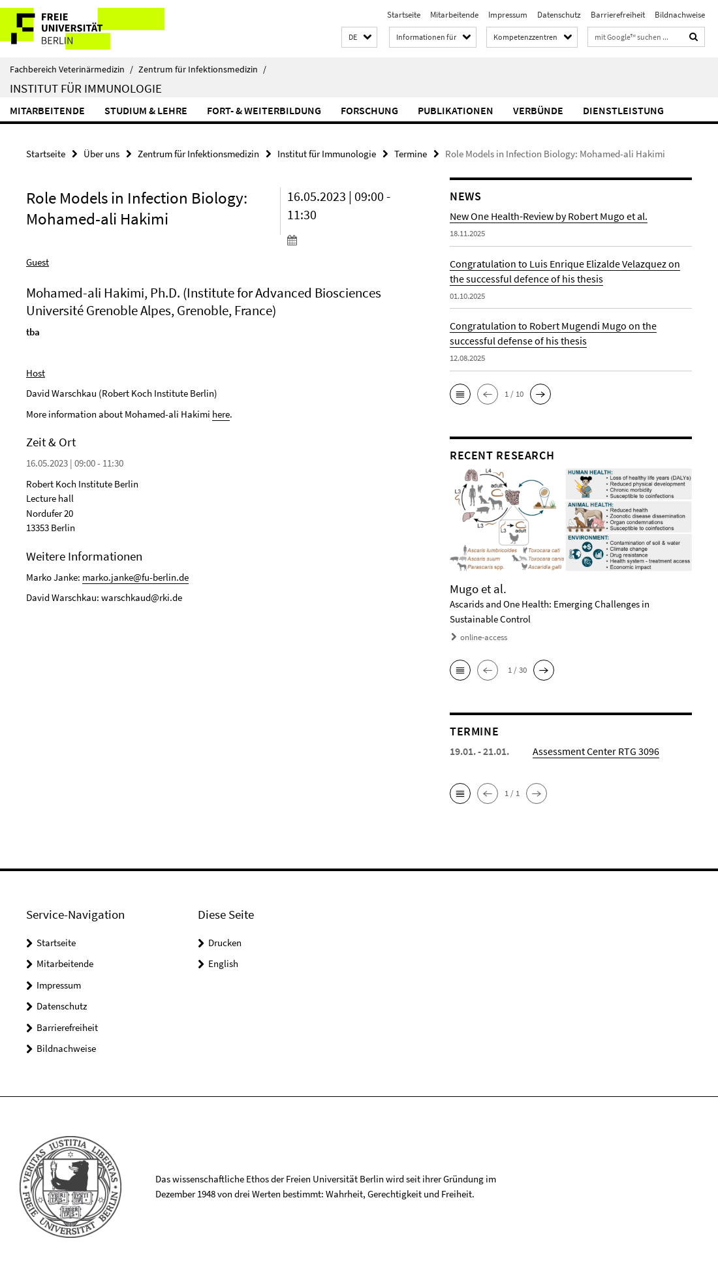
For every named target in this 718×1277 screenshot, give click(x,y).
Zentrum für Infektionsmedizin (202, 69)
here (221, 414)
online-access (483, 637)
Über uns (101, 153)
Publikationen (455, 110)
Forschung (369, 110)
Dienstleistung (623, 110)
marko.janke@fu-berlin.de (135, 577)
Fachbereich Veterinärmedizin (71, 69)
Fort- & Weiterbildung (264, 110)
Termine (410, 153)
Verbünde (538, 110)
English (223, 963)
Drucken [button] (225, 942)
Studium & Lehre (145, 110)
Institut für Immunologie (86, 88)
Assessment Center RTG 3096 (596, 751)
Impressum (507, 14)
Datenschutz (559, 14)
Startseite (403, 14)
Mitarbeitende (454, 14)
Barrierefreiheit (618, 14)
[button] (359, 37)
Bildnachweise (680, 14)
